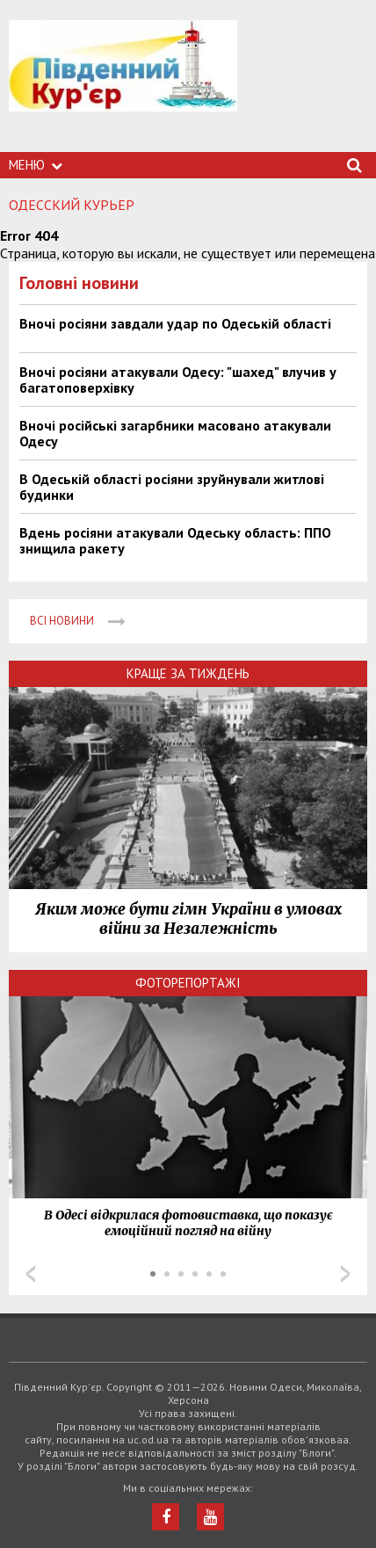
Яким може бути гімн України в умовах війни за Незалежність (188, 919)
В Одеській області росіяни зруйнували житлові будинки (171, 486)
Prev (30, 1274)
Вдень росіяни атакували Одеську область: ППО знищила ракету (175, 540)
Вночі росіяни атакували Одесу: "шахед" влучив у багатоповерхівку (177, 379)
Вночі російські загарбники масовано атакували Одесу (175, 433)
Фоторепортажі (188, 982)
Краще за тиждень (188, 673)
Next (345, 1274)
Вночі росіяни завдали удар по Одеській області (175, 323)
